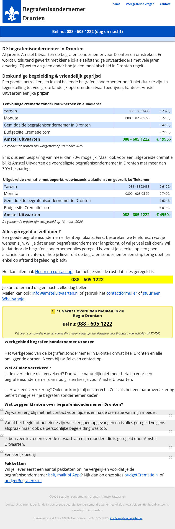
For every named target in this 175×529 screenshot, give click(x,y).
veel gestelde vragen (140, 4)
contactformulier (121, 293)
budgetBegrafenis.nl (23, 480)
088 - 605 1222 (94, 323)
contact (165, 4)
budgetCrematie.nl (141, 475)
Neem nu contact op (53, 271)
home (117, 4)
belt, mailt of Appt (64, 475)
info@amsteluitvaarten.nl (55, 293)
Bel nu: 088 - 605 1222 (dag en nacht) (87, 31)
